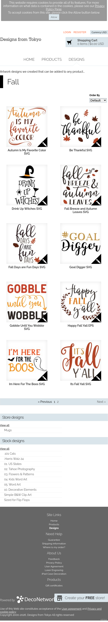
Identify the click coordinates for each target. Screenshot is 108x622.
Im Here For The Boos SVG (27, 384)
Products (52, 59)
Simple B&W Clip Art (17, 494)
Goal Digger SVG (81, 267)
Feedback (54, 559)
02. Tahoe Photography (19, 469)
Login (67, 32)
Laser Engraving (54, 570)
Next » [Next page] (101, 401)
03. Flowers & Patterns (19, 474)
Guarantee (54, 539)
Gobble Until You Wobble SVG (27, 327)
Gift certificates (54, 585)
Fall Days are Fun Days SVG (26, 267)
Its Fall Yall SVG (80, 384)
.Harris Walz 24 (14, 458)
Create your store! (85, 598)
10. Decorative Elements (20, 489)
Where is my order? (54, 547)
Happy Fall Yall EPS (81, 325)
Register (79, 32)
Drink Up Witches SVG (27, 208)
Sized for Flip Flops (17, 500)
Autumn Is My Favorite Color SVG (27, 152)
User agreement (72, 608)
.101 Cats (10, 453)
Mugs (8, 430)
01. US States (13, 464)
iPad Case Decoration (54, 573)
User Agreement (54, 566)
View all (4, 425)
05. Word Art (12, 484)
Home (29, 59)
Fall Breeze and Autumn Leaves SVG (80, 210)
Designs (77, 59)
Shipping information (54, 543)
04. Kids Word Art (15, 479)
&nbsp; (27, 126)
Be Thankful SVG (80, 150)
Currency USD (99, 32)
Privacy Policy (54, 562)
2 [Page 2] (58, 401)
